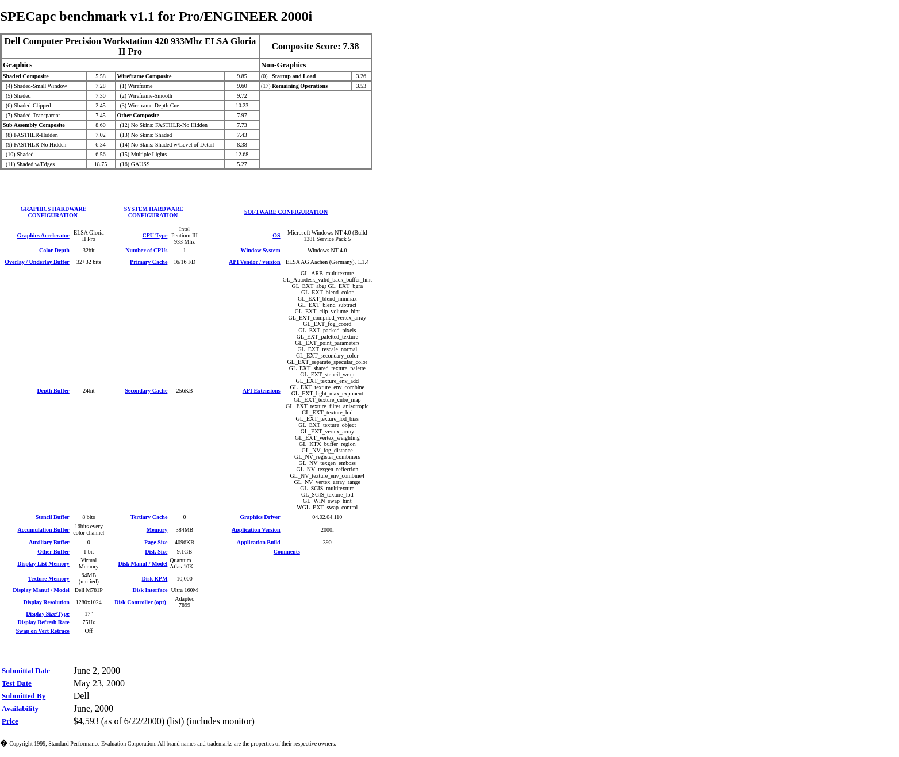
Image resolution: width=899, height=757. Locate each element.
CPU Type (155, 235)
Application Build (259, 542)
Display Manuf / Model (41, 590)
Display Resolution (46, 602)
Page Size (155, 542)
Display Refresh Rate (43, 622)
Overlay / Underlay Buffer (37, 262)
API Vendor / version (255, 262)
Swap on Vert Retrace (43, 631)
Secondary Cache (146, 390)
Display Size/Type (48, 613)
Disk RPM (155, 578)
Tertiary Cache (148, 517)
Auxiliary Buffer (49, 542)
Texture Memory (49, 578)
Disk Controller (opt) (140, 602)
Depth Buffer (53, 390)
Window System (261, 250)
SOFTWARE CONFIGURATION (286, 212)
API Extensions (262, 390)
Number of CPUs (146, 250)
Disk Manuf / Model (143, 563)
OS (276, 235)
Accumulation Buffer (44, 530)
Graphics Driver (260, 517)
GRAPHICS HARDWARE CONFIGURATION (54, 212)
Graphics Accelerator (43, 235)
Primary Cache (148, 262)
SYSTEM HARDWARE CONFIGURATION (153, 212)
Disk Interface (150, 590)
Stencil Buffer (53, 517)
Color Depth (54, 250)
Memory (157, 530)
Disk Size (156, 551)
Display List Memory (43, 563)
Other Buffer (53, 551)
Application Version (256, 530)
